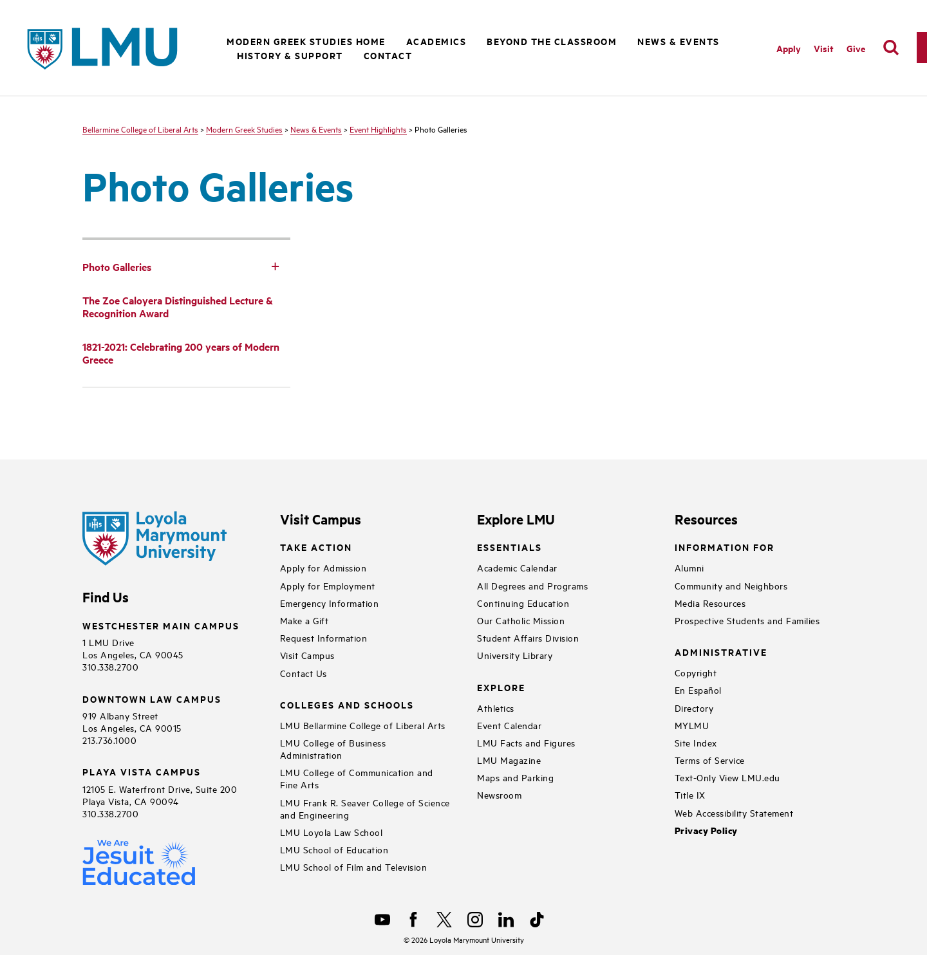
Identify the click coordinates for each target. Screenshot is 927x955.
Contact (388, 55)
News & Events (316, 128)
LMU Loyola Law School (331, 832)
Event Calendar (509, 725)
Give (856, 48)
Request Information (324, 637)
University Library (514, 655)
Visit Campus (307, 655)
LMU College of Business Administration (333, 748)
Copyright (696, 672)
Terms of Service (710, 760)
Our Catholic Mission (521, 620)
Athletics (495, 707)
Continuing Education (523, 603)
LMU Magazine (509, 760)
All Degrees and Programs (532, 585)
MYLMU (692, 725)
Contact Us (303, 673)
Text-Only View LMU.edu (727, 777)
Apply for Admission (323, 567)
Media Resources (710, 603)
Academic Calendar (517, 567)
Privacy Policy (706, 830)
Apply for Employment (327, 585)
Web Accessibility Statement (734, 812)
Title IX (690, 794)
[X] (444, 919)
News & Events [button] (678, 41)
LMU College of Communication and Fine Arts (356, 778)
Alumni (689, 567)
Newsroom (499, 794)
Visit (824, 48)
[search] (891, 47)
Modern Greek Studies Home (306, 41)
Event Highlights (378, 128)
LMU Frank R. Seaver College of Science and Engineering (365, 808)
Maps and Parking (515, 777)
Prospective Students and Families (747, 620)
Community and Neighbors (731, 585)
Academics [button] (436, 41)
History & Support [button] (290, 55)
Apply (788, 48)
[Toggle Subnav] (274, 265)
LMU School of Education (334, 849)
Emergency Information (329, 603)
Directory (694, 707)
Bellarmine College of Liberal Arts (140, 128)
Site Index (696, 742)
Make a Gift (304, 620)
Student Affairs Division (528, 637)
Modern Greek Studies (244, 128)
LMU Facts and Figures (526, 742)
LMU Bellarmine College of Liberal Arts (362, 725)
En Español (698, 689)
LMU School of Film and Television (353, 866)
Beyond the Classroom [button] (552, 41)
